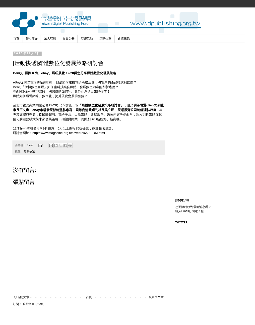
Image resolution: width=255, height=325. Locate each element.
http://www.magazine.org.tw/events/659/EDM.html (68, 133)
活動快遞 (105, 38)
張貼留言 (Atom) (33, 304)
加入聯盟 (50, 38)
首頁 (16, 38)
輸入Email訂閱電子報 (189, 211)
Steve (30, 145)
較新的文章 (21, 297)
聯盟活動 (87, 38)
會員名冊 (68, 38)
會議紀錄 (124, 38)
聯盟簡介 (32, 38)
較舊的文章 (156, 297)
